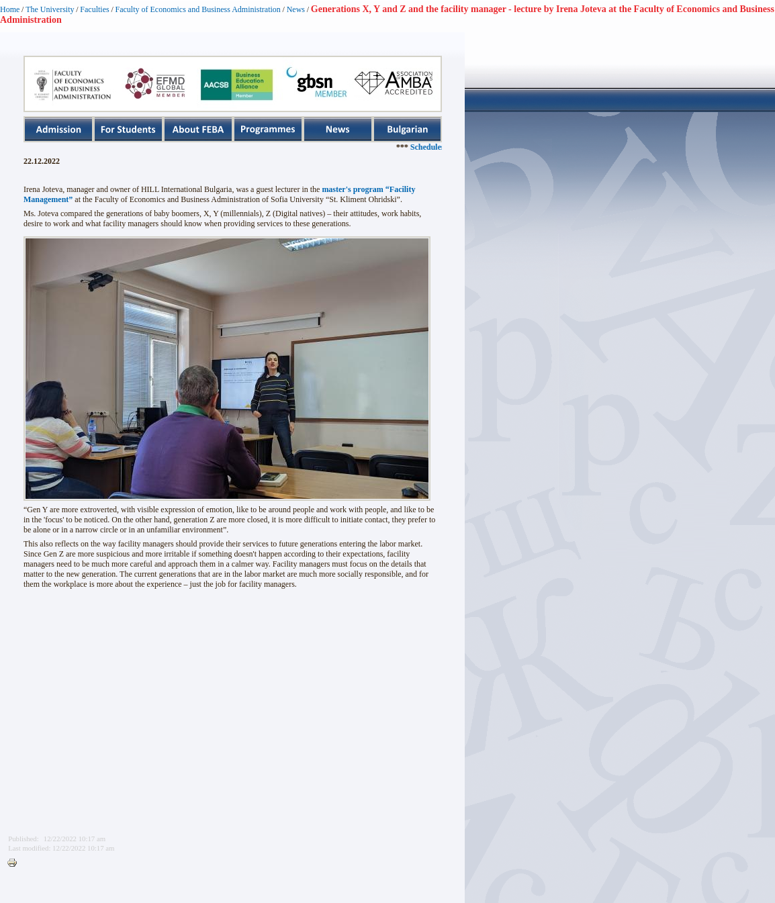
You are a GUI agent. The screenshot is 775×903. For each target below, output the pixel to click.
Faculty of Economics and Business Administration (198, 9)
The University (50, 9)
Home (9, 9)
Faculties (94, 9)
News (296, 9)
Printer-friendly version (15, 863)
